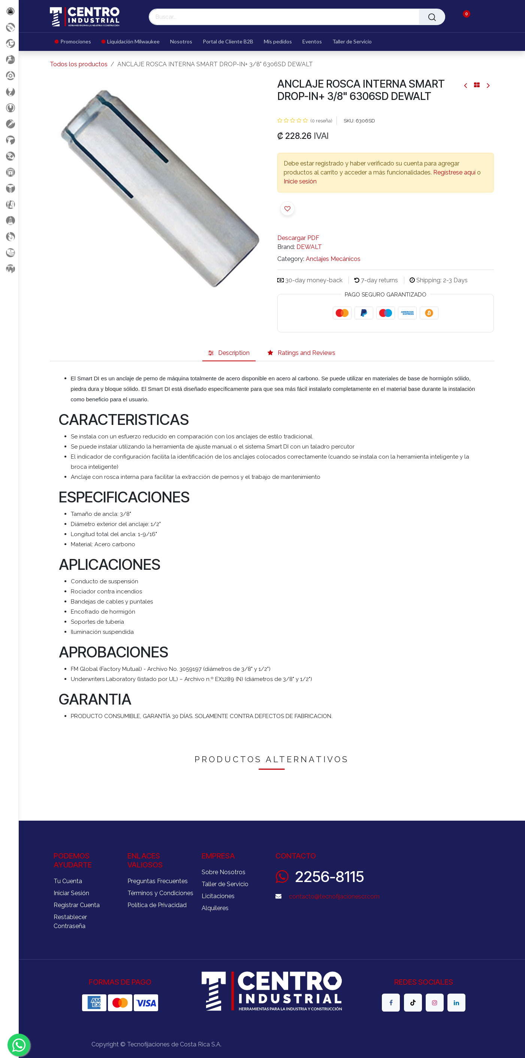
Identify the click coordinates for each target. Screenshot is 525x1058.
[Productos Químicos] (9, 220)
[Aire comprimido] (9, 59)
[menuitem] (75, 42)
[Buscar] (432, 16)
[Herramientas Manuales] (9, 108)
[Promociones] (9, 27)
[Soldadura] (9, 252)
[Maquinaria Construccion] (9, 269)
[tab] (229, 353)
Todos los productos (79, 64)
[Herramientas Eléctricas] (9, 124)
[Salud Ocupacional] (9, 156)
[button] (287, 208)
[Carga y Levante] (9, 91)
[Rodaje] (9, 236)
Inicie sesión (300, 181)
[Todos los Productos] (9, 11)
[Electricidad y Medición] (9, 172)
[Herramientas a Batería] (9, 140)
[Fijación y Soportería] (9, 188)
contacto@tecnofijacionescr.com (334, 896)
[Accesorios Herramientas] (9, 75)
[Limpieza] (9, 204)
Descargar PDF (298, 237)
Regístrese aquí (454, 172)
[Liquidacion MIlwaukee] (9, 43)
